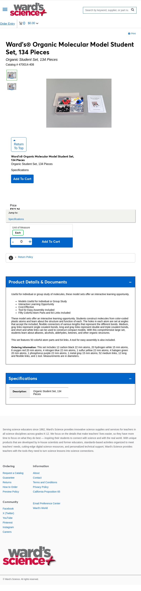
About (36, 479)
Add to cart (22, 185)
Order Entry (7, 23)
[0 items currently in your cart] (28, 23)
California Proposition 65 (46, 497)
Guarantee (8, 483)
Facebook (8, 514)
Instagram (8, 533)
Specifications (20, 176)
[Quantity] (21, 247)
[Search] (107, 10)
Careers (7, 538)
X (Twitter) (8, 519)
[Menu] (5, 9)
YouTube (8, 524)
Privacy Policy (40, 493)
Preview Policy (11, 497)
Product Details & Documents (70, 288)
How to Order (10, 493)
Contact (37, 483)
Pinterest (8, 528)
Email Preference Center (46, 509)
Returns (7, 488)
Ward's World (40, 514)
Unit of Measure (21, 233)
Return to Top (18, 150)
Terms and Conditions (45, 488)
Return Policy (25, 263)
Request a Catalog (13, 479)
